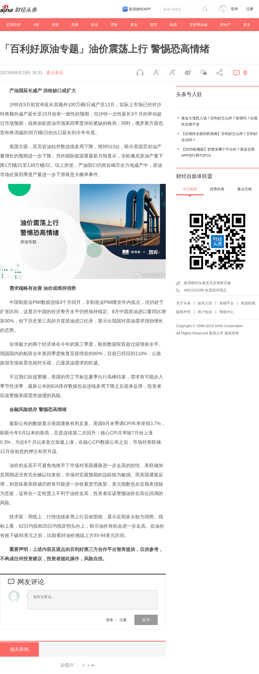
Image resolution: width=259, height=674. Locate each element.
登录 (109, 620)
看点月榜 (244, 189)
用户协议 (205, 312)
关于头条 (183, 303)
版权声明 (183, 312)
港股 (55, 25)
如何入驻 (205, 303)
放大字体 (171, 73)
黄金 (134, 25)
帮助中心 (226, 312)
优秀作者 (217, 189)
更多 (246, 25)
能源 (173, 25)
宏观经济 (13, 25)
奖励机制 (248, 303)
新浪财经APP (140, 9)
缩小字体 (155, 73)
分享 (218, 73)
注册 (249, 9)
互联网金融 (198, 25)
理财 (114, 25)
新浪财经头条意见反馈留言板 (207, 283)
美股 (74, 25)
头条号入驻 (189, 94)
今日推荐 (190, 189)
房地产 (225, 25)
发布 (146, 620)
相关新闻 (19, 649)
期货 (153, 25)
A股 (36, 25)
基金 (94, 25)
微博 (187, 73)
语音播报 (139, 73)
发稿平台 (226, 303)
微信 (202, 73)
